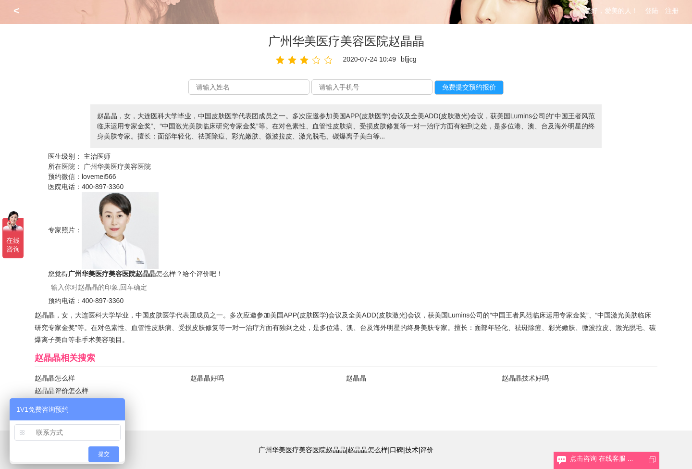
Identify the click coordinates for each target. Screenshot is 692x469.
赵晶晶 (356, 378)
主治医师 (97, 156)
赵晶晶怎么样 (55, 378)
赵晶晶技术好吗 (525, 378)
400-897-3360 (103, 186)
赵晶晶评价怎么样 (61, 390)
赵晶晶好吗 (207, 378)
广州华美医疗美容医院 (117, 166)
